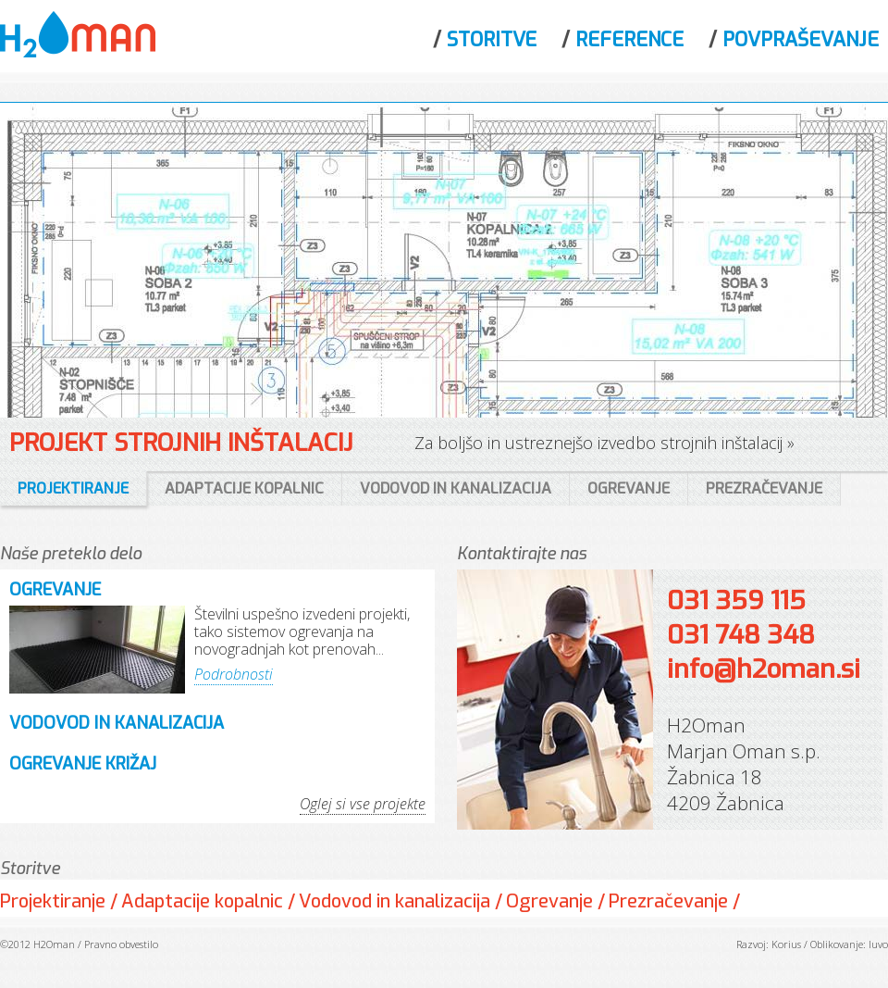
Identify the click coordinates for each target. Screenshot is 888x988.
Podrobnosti (233, 674)
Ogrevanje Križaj (82, 764)
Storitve (491, 40)
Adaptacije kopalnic (202, 901)
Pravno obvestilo (121, 944)
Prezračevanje (668, 901)
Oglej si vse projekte (363, 804)
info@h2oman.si (763, 669)
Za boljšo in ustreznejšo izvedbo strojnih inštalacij (598, 442)
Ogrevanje (55, 590)
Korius (786, 944)
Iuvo (878, 944)
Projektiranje (52, 901)
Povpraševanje (800, 40)
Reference (629, 40)
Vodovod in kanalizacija (116, 723)
